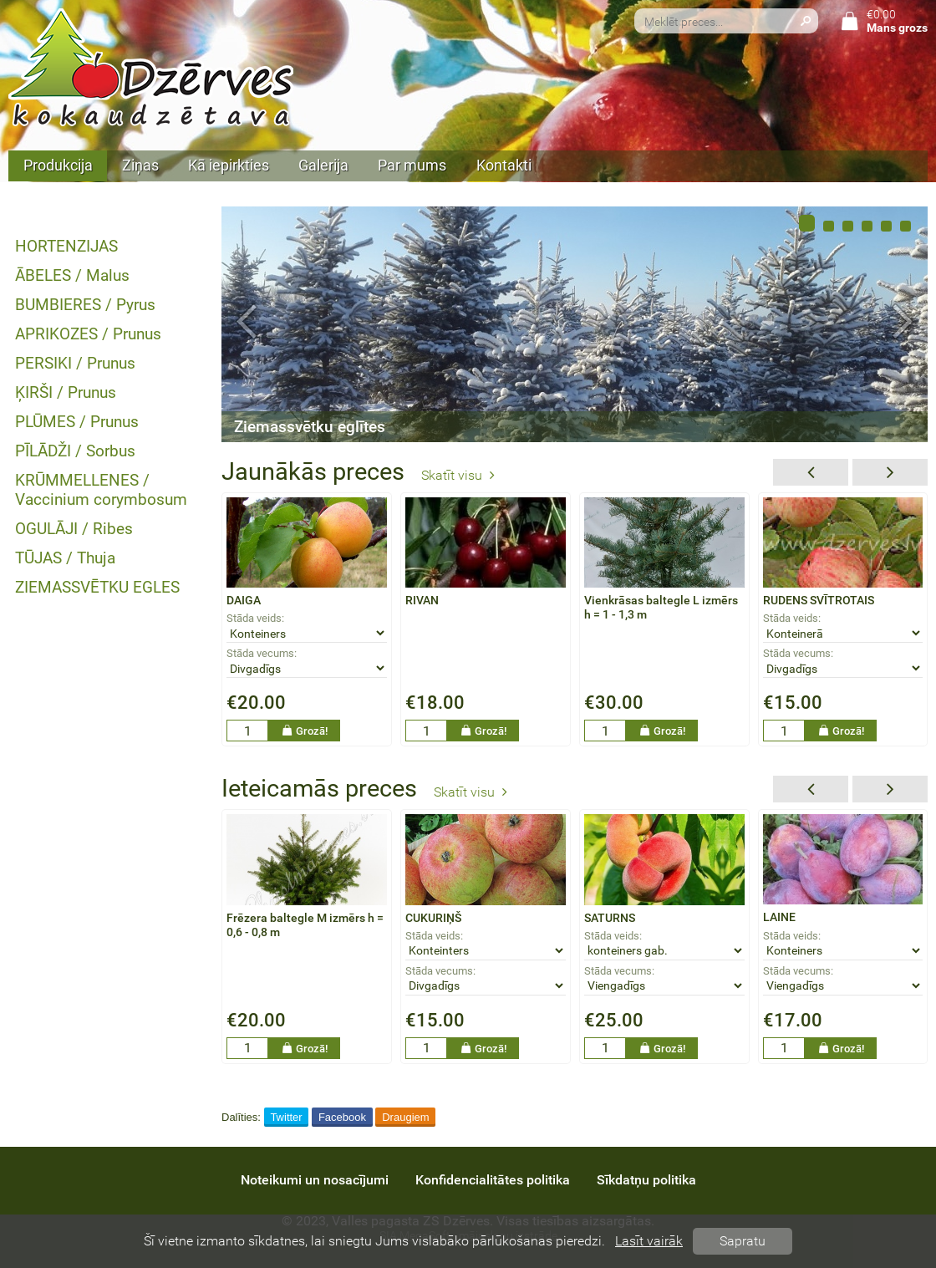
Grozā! (304, 730)
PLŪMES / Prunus (77, 421)
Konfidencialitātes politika (492, 1180)
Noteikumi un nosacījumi (315, 1180)
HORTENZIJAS (66, 246)
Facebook (342, 1117)
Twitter (286, 1117)
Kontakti (504, 165)
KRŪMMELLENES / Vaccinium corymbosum (101, 490)
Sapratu (743, 1241)
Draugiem (405, 1117)
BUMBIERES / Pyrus (85, 304)
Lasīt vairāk (649, 1241)
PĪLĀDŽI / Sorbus (75, 451)
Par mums (412, 165)
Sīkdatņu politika (646, 1180)
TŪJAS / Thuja (65, 558)
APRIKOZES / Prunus (88, 334)
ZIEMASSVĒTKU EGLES (97, 587)
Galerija (323, 165)
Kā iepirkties (228, 165)
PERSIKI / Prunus (75, 363)
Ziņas (140, 165)
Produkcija (58, 165)
